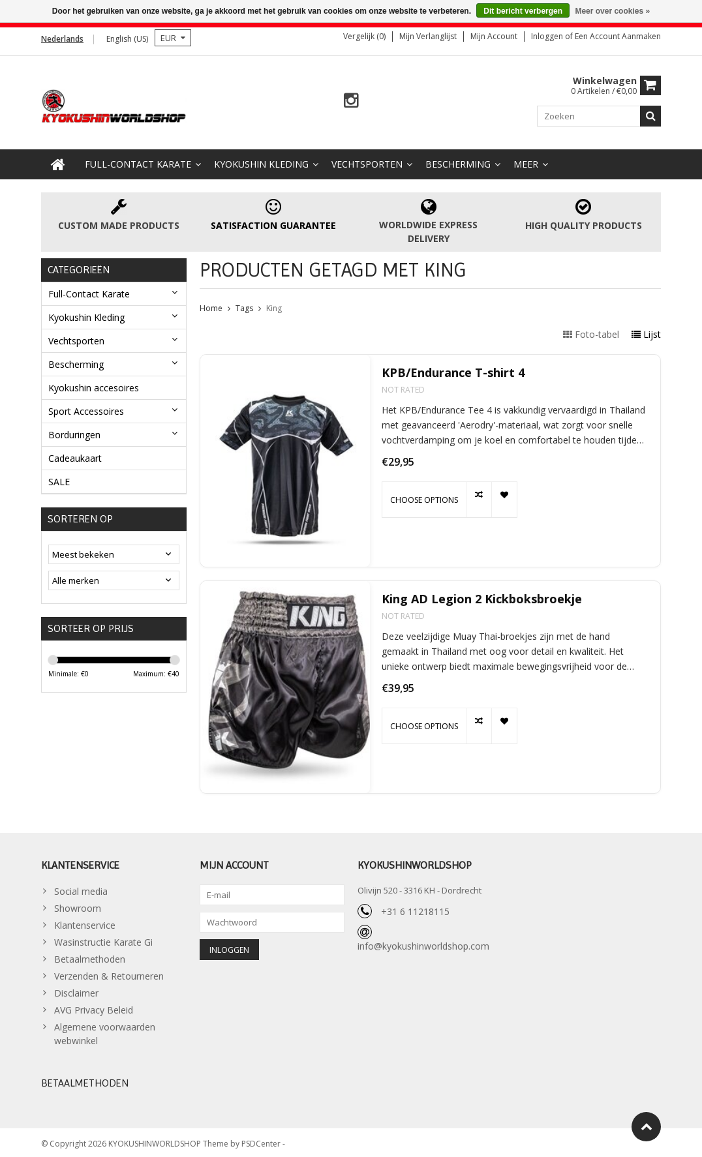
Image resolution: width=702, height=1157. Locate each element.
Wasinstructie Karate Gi (103, 939)
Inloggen (548, 36)
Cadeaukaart (75, 455)
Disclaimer (76, 990)
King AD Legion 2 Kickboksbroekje (482, 595)
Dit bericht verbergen (522, 11)
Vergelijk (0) (364, 36)
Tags (244, 304)
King (274, 304)
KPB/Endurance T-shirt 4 (453, 369)
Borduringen (74, 431)
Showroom (77, 905)
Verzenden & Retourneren (109, 973)
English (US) (127, 38)
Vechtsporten (367, 161)
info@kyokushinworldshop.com (423, 943)
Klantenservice (84, 922)
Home (211, 304)
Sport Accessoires (86, 408)
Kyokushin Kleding (261, 161)
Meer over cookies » (612, 11)
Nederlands (62, 38)
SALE (59, 478)
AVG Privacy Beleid (93, 1007)
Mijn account (493, 36)
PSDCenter (261, 1141)
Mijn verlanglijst (428, 36)
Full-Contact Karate (138, 161)
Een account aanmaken (618, 36)
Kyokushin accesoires (93, 384)
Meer (525, 161)
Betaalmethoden (89, 956)
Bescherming (458, 161)
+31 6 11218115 (415, 908)
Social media (81, 888)
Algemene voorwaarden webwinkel (104, 1031)
